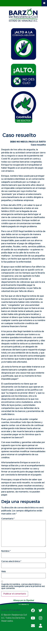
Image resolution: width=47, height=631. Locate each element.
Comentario (7, 519)
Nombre (6, 551)
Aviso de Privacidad (11, 610)
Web (3, 572)
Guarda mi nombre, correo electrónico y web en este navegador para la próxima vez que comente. (23, 586)
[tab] (23, 44)
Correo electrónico (11, 561)
